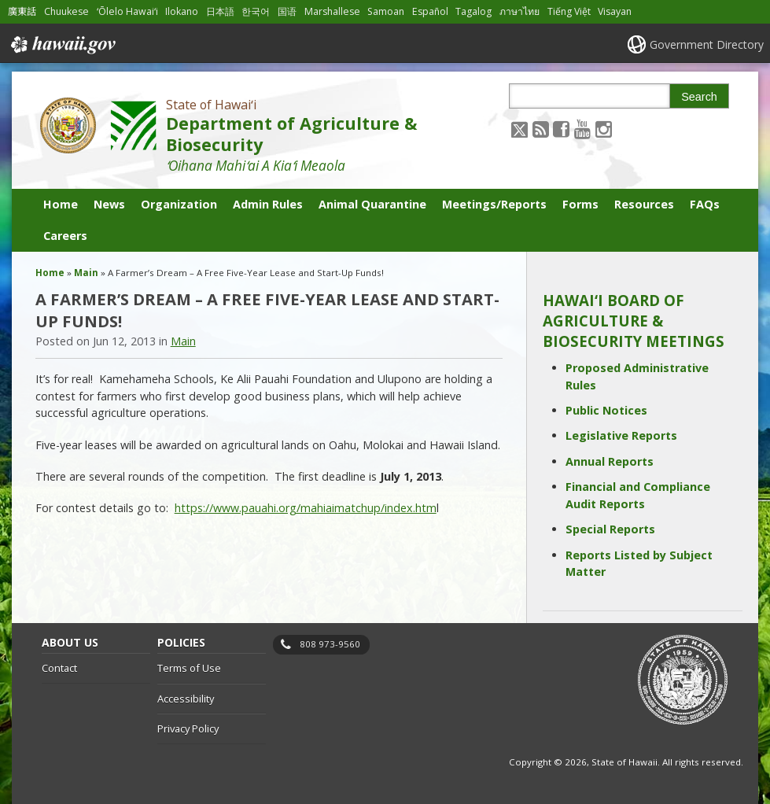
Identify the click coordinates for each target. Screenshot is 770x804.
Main (86, 272)
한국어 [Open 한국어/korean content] (255, 11)
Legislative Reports (621, 435)
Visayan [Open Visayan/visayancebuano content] (615, 11)
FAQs (705, 204)
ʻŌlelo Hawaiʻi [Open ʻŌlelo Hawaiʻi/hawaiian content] (127, 11)
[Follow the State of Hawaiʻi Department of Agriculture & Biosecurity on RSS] (540, 129)
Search (699, 96)
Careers (65, 235)
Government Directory (707, 44)
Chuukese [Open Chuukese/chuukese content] (66, 11)
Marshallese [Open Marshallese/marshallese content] (332, 11)
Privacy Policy (188, 728)
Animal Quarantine (372, 204)
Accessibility (185, 699)
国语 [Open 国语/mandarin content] (287, 11)
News (109, 204)
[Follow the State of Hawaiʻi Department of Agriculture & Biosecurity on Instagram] (603, 129)
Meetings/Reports (494, 204)
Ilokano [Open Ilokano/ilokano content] (181, 11)
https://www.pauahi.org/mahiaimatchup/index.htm (306, 507)
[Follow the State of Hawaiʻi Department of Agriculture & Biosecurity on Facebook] (561, 129)
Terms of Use (189, 668)
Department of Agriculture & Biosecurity (291, 133)
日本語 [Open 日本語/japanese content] (220, 11)
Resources (644, 204)
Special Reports (610, 529)
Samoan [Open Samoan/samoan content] (385, 11)
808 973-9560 (330, 644)
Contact (59, 668)
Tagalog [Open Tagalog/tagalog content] (473, 11)
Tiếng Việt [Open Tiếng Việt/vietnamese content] (569, 11)
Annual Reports (610, 461)
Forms (580, 204)
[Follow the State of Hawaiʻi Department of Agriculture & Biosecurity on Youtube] (582, 129)
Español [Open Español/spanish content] (430, 11)
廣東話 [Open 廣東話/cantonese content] (22, 11)
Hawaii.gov (62, 45)
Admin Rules (268, 204)
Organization (179, 204)
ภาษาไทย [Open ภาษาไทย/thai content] (519, 11)
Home (60, 204)
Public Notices (606, 410)
